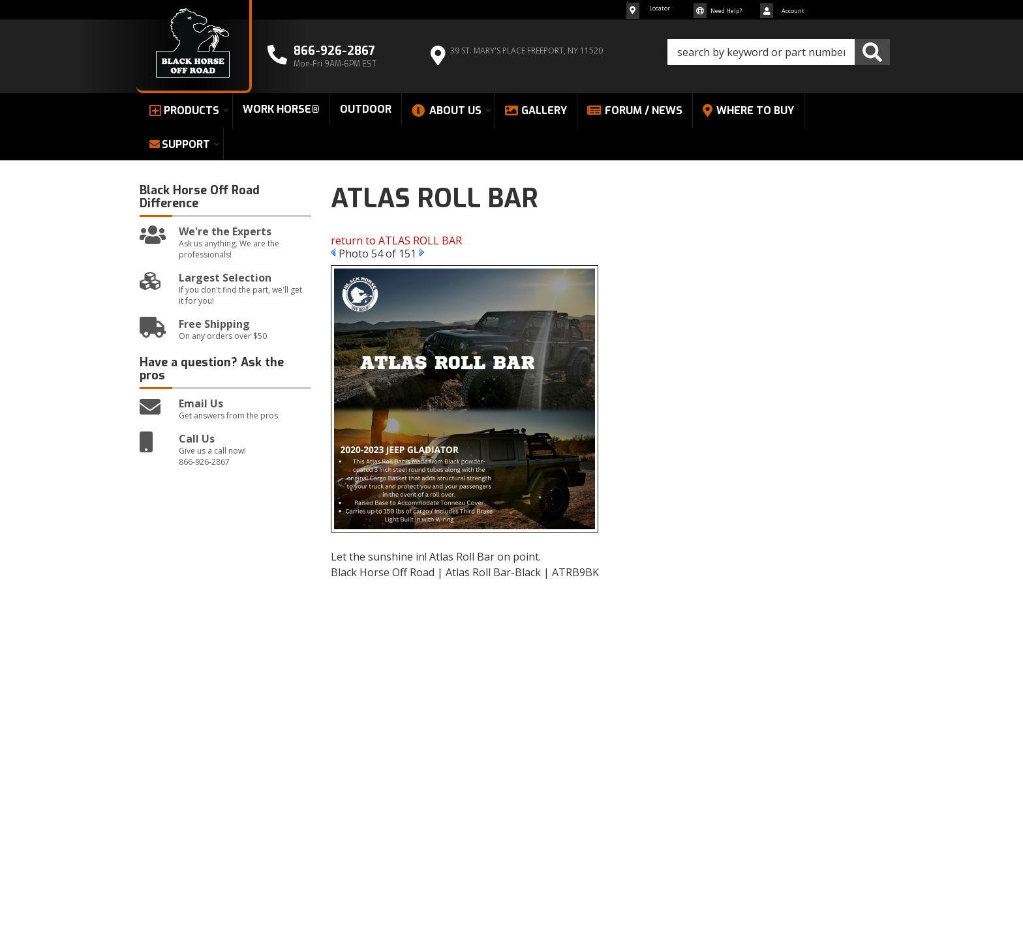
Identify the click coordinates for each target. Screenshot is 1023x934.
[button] (778, 52)
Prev (333, 252)
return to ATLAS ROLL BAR (396, 240)
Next (422, 252)
